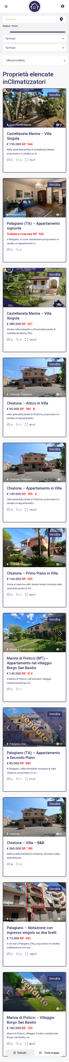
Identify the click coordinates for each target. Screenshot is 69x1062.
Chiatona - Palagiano (21, 394)
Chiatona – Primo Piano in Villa (32, 573)
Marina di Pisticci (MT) (22, 649)
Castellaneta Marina (20, 124)
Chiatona (14, 833)
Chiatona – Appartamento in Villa (34, 488)
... (38, 153)
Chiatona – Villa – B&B (25, 843)
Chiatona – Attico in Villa (27, 403)
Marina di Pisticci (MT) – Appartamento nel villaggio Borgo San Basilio (29, 663)
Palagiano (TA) (18, 214)
